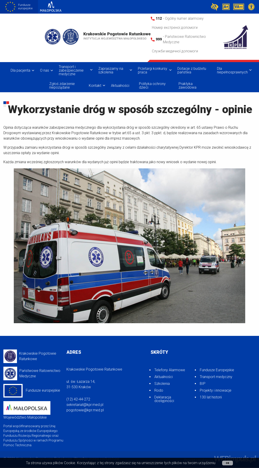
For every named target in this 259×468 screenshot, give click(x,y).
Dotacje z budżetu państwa (191, 70)
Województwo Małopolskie (26, 410)
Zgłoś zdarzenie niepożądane (62, 86)
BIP (202, 383)
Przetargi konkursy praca (152, 70)
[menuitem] (21, 70)
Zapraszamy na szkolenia (110, 70)
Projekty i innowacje (215, 390)
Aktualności (120, 85)
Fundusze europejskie (31, 391)
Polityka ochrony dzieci (152, 86)
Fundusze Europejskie (217, 370)
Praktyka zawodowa (187, 86)
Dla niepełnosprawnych (232, 70)
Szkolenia (162, 383)
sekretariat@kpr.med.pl (84, 405)
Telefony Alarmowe (169, 370)
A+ (226, 7)
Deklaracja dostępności (164, 399)
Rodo (158, 390)
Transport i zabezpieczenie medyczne (71, 70)
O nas (44, 70)
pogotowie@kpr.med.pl (85, 410)
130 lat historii (211, 397)
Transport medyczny (216, 377)
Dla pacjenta (20, 70)
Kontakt (95, 85)
